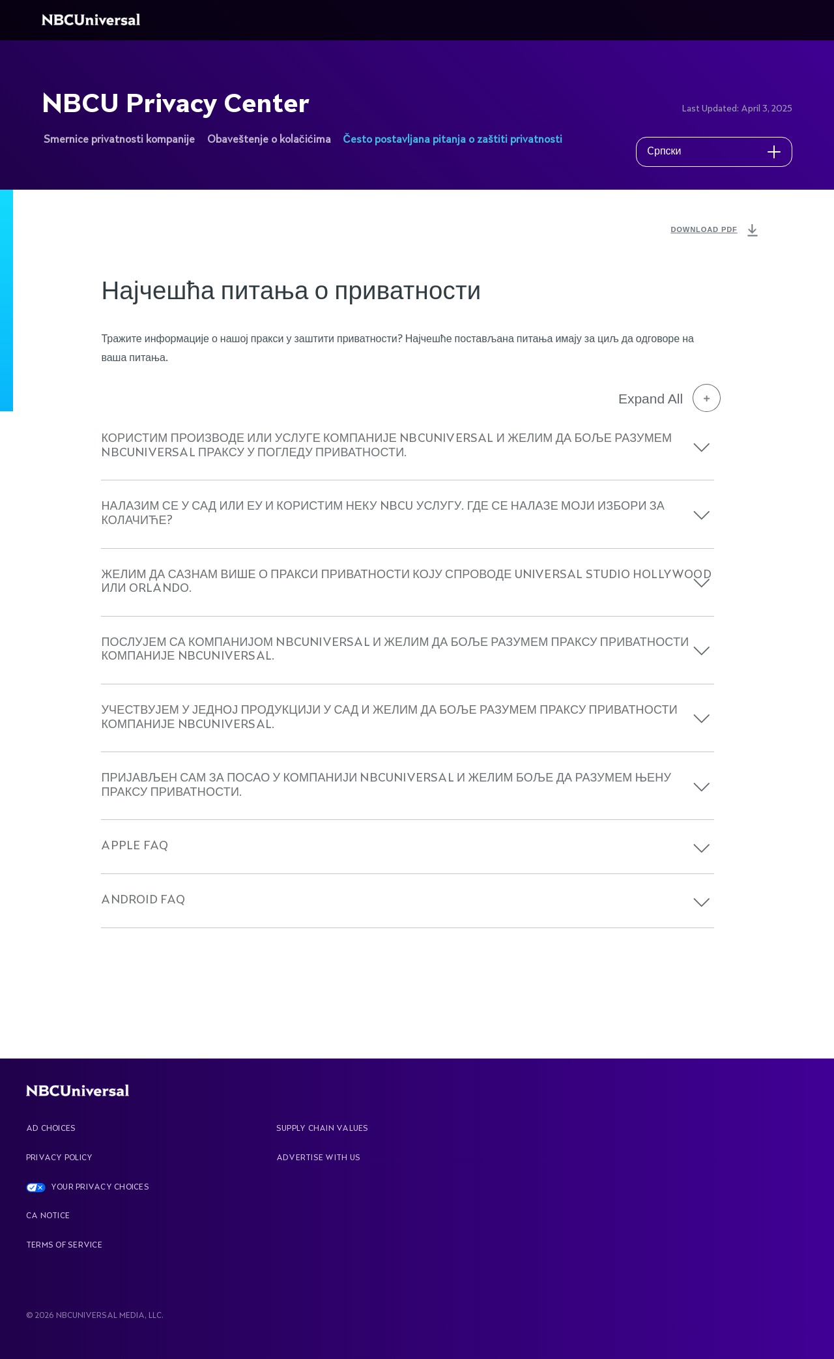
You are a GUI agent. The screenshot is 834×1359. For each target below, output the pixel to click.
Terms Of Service (64, 1245)
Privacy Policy (59, 1158)
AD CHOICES (51, 1129)
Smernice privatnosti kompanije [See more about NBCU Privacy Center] (119, 140)
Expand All (669, 398)
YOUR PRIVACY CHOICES (100, 1187)
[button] (701, 447)
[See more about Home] (93, 20)
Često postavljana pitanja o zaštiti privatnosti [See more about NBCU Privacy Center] (452, 140)
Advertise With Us (318, 1158)
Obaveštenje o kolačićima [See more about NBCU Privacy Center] (269, 140)
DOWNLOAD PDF (715, 230)
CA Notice (48, 1216)
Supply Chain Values (322, 1129)
